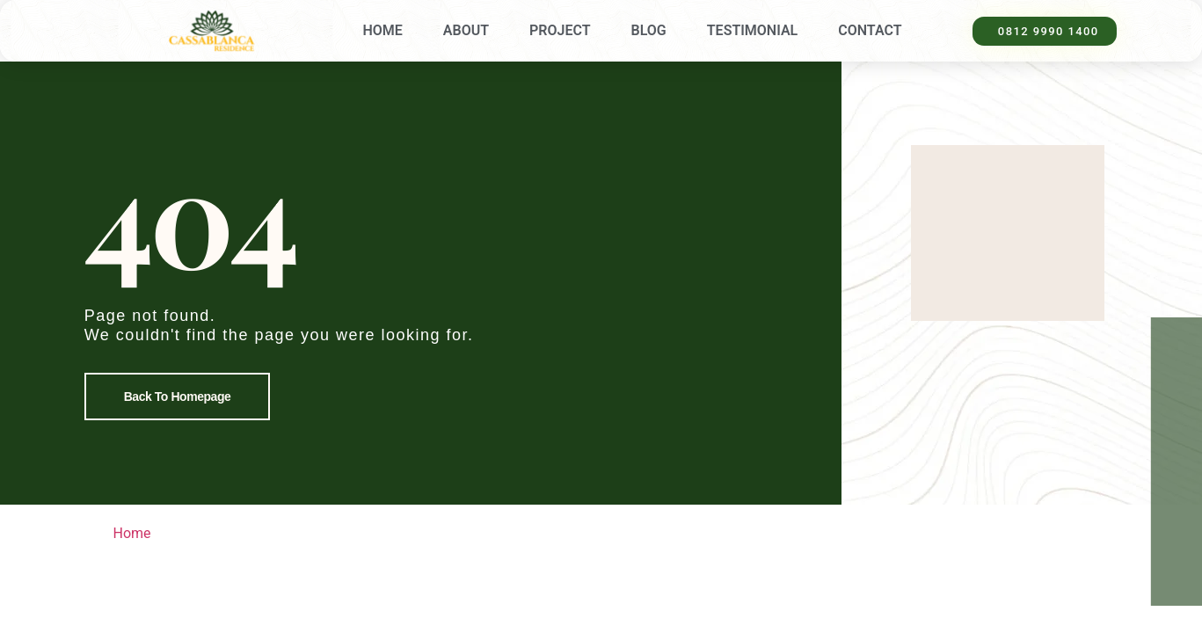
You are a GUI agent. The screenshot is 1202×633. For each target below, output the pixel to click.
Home (382, 30)
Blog (649, 30)
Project (559, 30)
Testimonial (752, 30)
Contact (869, 30)
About (466, 30)
